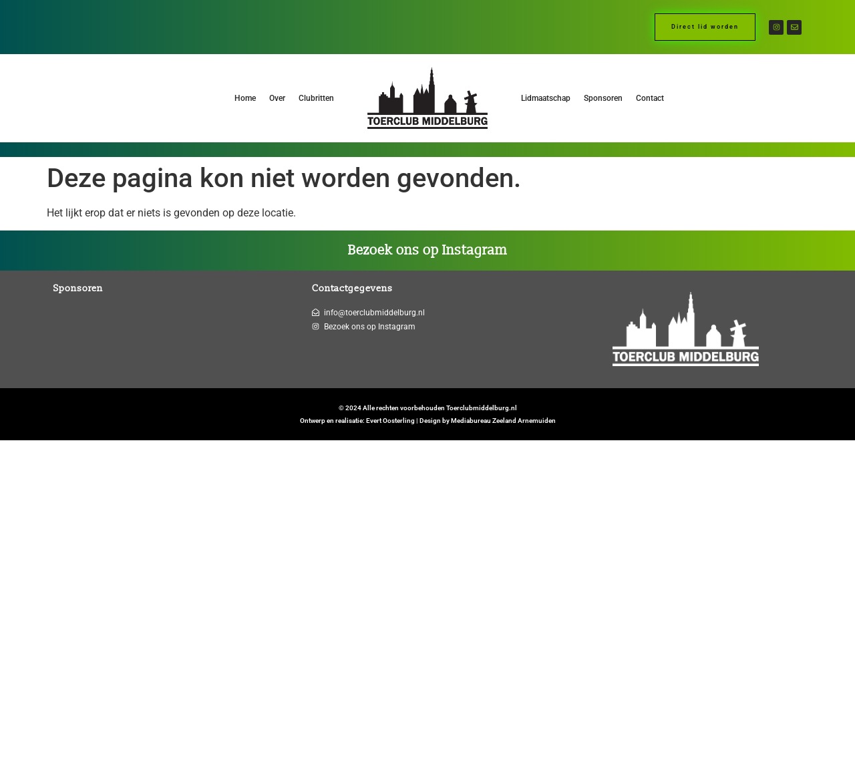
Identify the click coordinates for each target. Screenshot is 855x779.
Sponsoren (603, 98)
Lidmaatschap (545, 98)
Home (245, 98)
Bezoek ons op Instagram (427, 251)
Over (277, 98)
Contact (650, 98)
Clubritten (316, 98)
